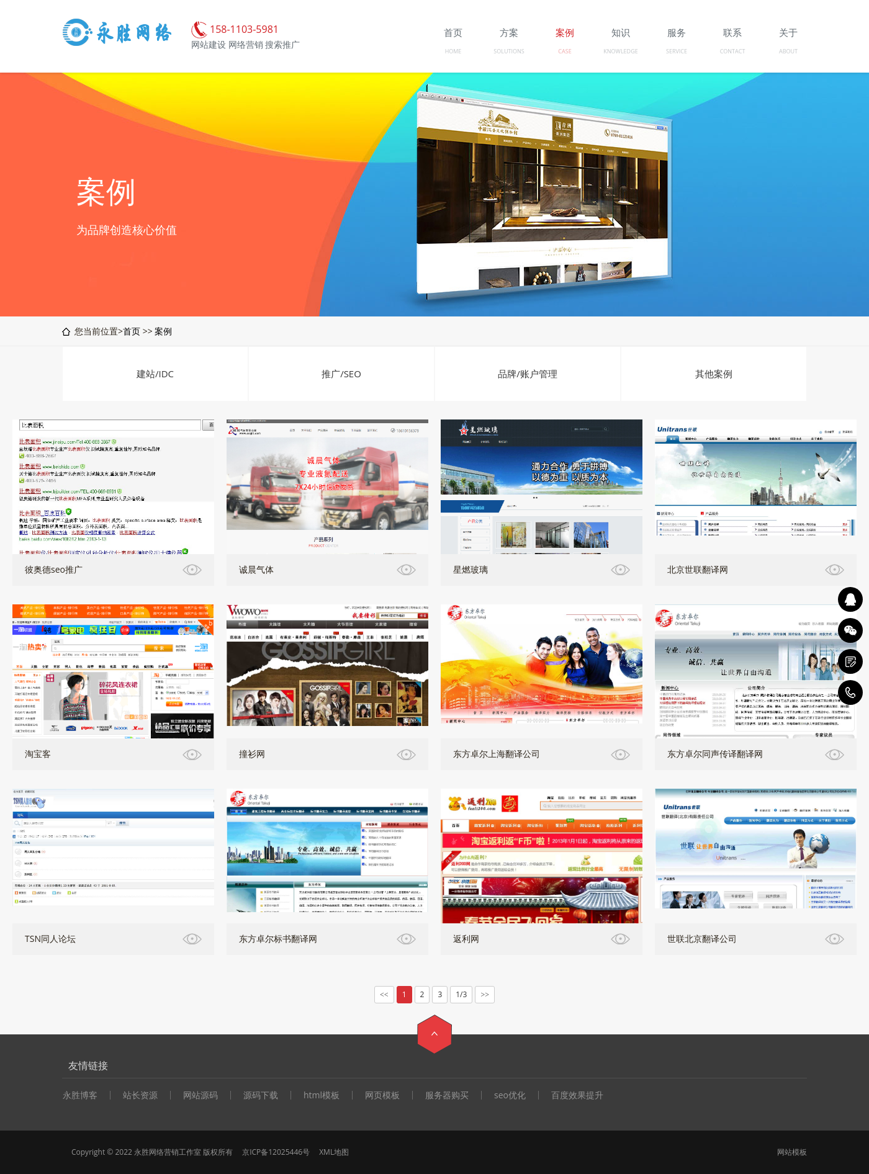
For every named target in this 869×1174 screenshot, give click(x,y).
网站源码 (200, 1095)
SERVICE (676, 51)
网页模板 (382, 1095)
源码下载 (260, 1095)
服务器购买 (447, 1095)
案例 (163, 331)
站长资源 (140, 1095)
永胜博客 (80, 1095)
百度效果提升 (577, 1095)
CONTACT (732, 51)
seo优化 (510, 1095)
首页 (131, 331)
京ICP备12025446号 (276, 1152)
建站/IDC (155, 373)
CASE (564, 51)
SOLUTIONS (508, 51)
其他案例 (713, 373)
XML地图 (334, 1152)
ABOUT (788, 51)
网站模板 (792, 1152)
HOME (453, 51)
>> (484, 994)
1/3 (461, 994)
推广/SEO (341, 373)
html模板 (322, 1095)
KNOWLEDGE (620, 51)
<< (384, 994)
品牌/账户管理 (527, 373)
